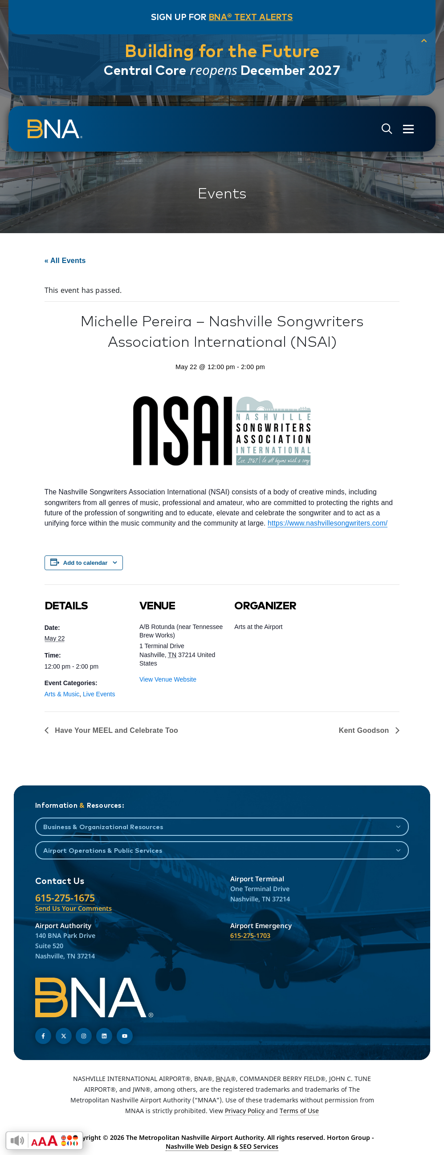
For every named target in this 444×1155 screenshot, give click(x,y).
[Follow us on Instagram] (84, 1036)
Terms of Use (299, 1110)
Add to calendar (85, 562)
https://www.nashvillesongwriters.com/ (327, 523)
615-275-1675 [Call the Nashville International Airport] (65, 897)
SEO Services (259, 1146)
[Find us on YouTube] (125, 1036)
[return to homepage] (60, 129)
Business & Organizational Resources (103, 826)
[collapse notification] (413, 41)
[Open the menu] (403, 129)
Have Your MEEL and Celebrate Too (115, 730)
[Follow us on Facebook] (43, 1036)
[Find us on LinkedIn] (104, 1036)
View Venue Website (167, 679)
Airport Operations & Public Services (102, 850)
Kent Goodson (365, 730)
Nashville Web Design (199, 1146)
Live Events (99, 694)
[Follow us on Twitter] (64, 1036)
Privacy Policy (245, 1110)
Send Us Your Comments (73, 908)
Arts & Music (62, 694)
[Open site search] (382, 129)
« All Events (65, 260)
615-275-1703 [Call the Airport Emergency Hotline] (250, 935)
